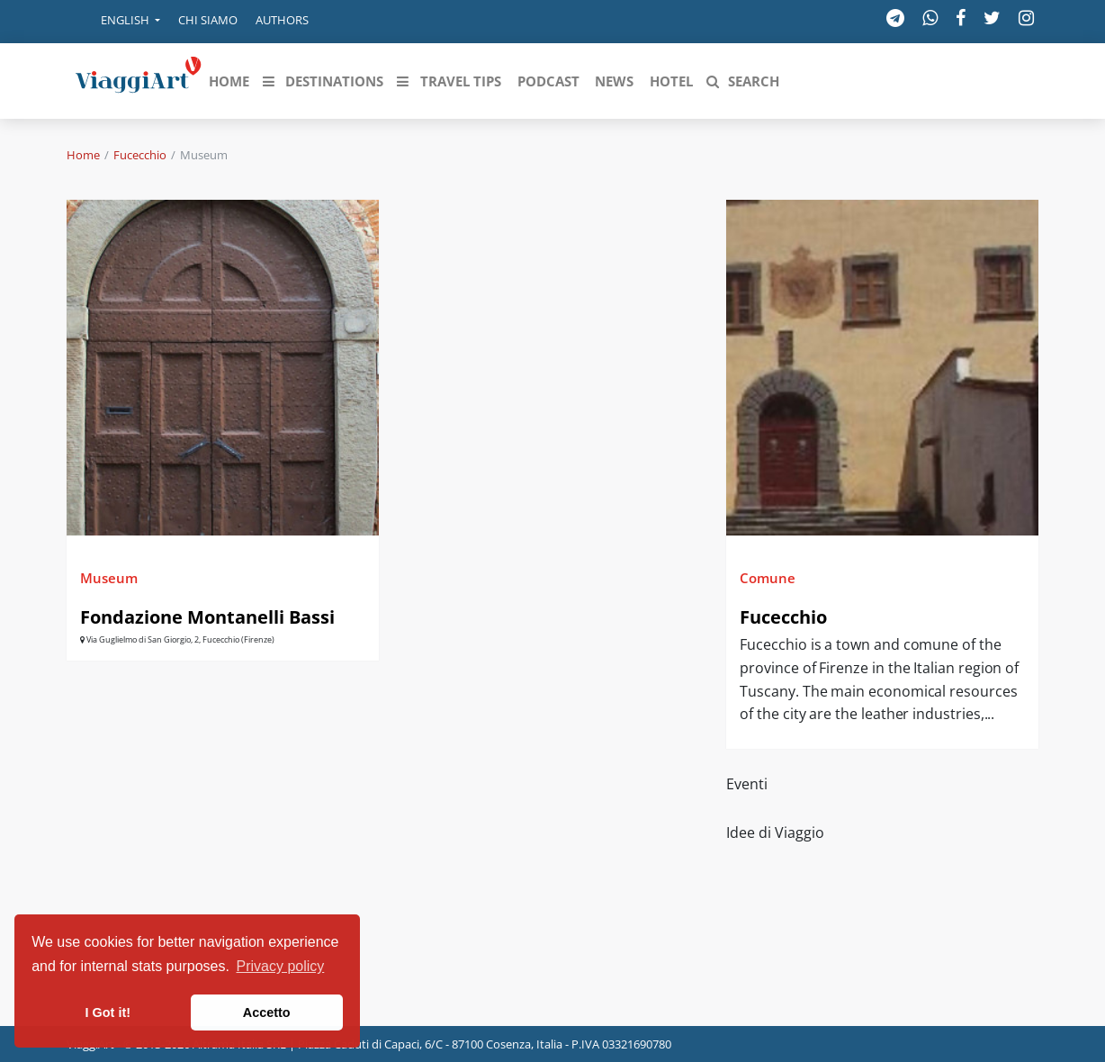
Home (83, 155)
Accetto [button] (267, 1012)
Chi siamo (208, 20)
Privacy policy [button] (281, 966)
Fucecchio (139, 155)
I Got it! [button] (107, 1012)
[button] (118, 21)
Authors (282, 20)
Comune (767, 578)
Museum (109, 578)
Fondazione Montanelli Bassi (207, 617)
